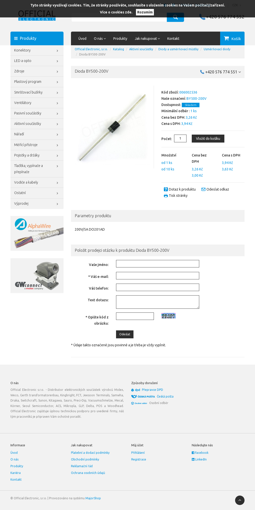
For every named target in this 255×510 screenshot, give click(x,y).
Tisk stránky (178, 196)
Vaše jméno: (99, 265)
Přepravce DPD (152, 389)
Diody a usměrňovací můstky (178, 49)
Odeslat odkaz (217, 189)
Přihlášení (138, 452)
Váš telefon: (99, 288)
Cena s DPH (231, 155)
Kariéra (15, 472)
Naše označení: (173, 99)
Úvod (82, 39)
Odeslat (124, 334)
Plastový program (37, 82)
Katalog (118, 49)
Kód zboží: (170, 92)
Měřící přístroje (37, 145)
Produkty (120, 39)
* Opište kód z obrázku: (97, 320)
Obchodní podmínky (85, 459)
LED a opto (37, 61)
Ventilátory (37, 103)
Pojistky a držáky (37, 155)
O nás (14, 459)
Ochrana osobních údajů (88, 472)
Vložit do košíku (207, 139)
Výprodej (37, 204)
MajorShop (93, 498)
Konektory (37, 50)
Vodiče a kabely (37, 182)
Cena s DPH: (171, 124)
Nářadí (37, 134)
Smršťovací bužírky (37, 92)
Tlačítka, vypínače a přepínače (37, 168)
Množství (168, 155)
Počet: (162, 139)
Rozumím (145, 12)
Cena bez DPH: (173, 117)
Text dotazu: (98, 300)
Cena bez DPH (199, 158)
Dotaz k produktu (182, 189)
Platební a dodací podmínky (90, 452)
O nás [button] (100, 39)
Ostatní (37, 193)
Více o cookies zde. (116, 12)
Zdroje (37, 71)
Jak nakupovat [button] (147, 39)
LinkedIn (199, 459)
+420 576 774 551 (223, 72)
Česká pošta (165, 396)
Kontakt (173, 39)
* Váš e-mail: (98, 277)
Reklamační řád (82, 466)
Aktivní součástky (37, 124)
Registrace (138, 459)
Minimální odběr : (175, 111)
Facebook (200, 452)
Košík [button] (236, 39)
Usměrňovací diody (217, 49)
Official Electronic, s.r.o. (91, 49)
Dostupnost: (171, 105)
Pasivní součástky (37, 113)
